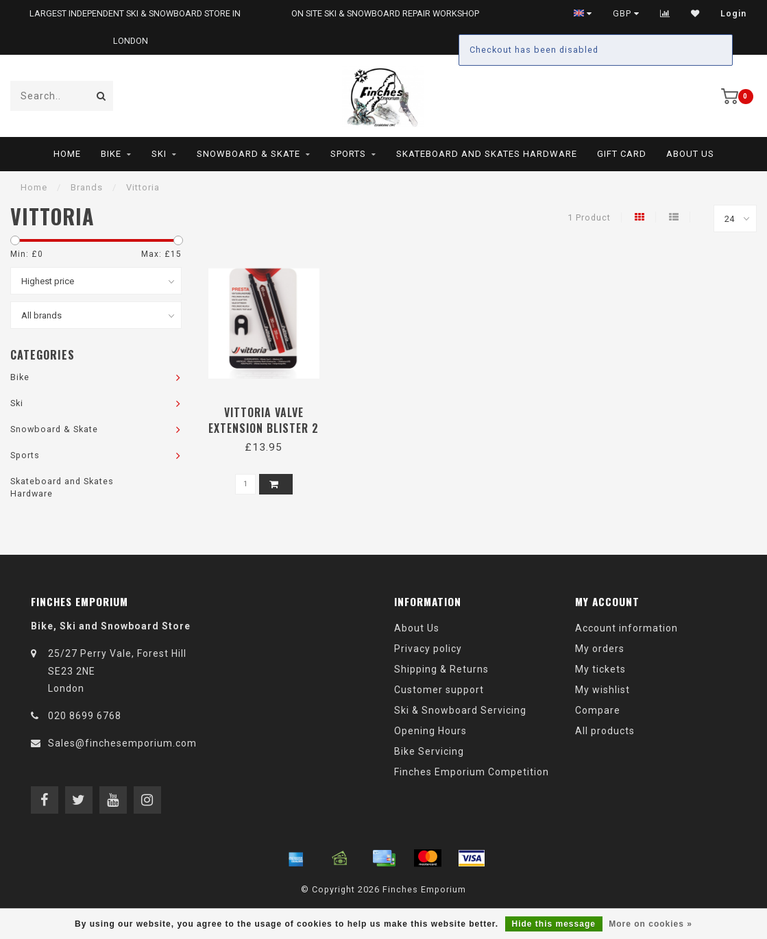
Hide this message (554, 924)
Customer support (439, 689)
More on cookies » (650, 924)
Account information (626, 628)
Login (733, 13)
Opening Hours (430, 730)
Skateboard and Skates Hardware (486, 154)
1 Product (589, 217)
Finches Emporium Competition (471, 771)
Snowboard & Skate (248, 154)
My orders (599, 648)
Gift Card (621, 154)
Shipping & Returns (441, 669)
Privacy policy (428, 648)
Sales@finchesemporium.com (122, 743)
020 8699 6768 (84, 715)
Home (67, 154)
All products (605, 730)
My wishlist (602, 689)
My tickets (600, 669)
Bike (111, 154)
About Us (690, 154)
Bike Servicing (429, 751)
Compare (597, 710)
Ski (159, 154)
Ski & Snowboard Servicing (460, 710)
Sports (348, 154)
